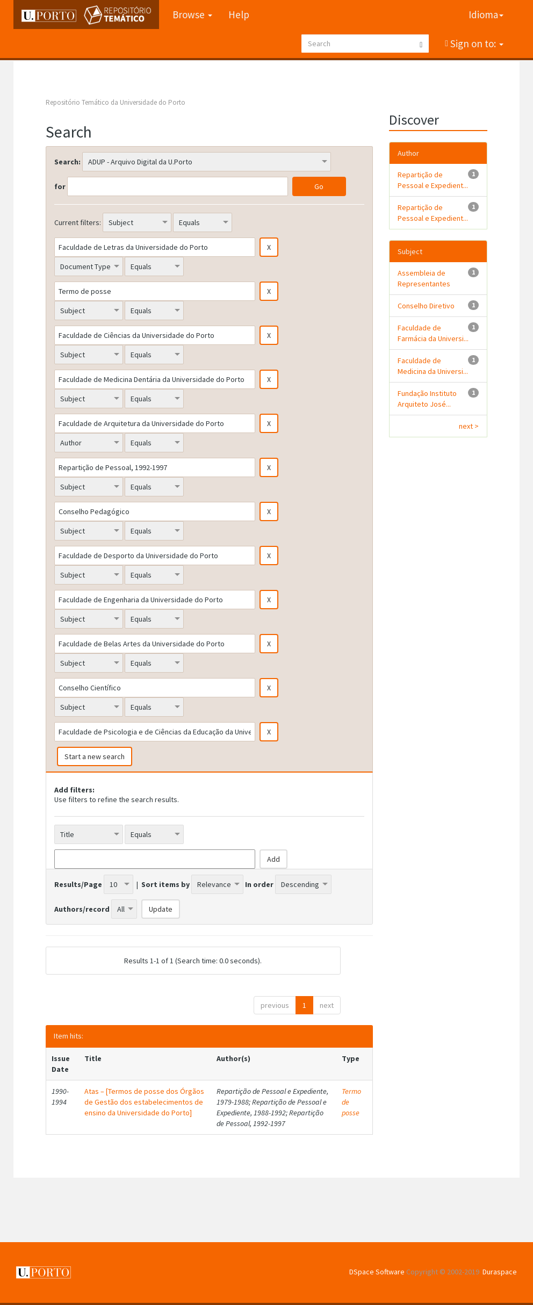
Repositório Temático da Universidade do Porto (115, 102)
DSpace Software (377, 1272)
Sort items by (165, 884)
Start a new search (94, 756)
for (60, 186)
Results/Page (78, 884)
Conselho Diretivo (426, 306)
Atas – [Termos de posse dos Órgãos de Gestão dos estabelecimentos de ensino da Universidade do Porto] (144, 1101)
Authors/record (82, 909)
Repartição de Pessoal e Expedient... (433, 180)
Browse (192, 14)
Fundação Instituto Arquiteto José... (427, 398)
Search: (67, 162)
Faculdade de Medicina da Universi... (433, 366)
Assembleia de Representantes (424, 278)
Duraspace (499, 1272)
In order (259, 884)
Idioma (486, 14)
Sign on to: (475, 43)
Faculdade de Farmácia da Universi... (433, 333)
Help (238, 14)
